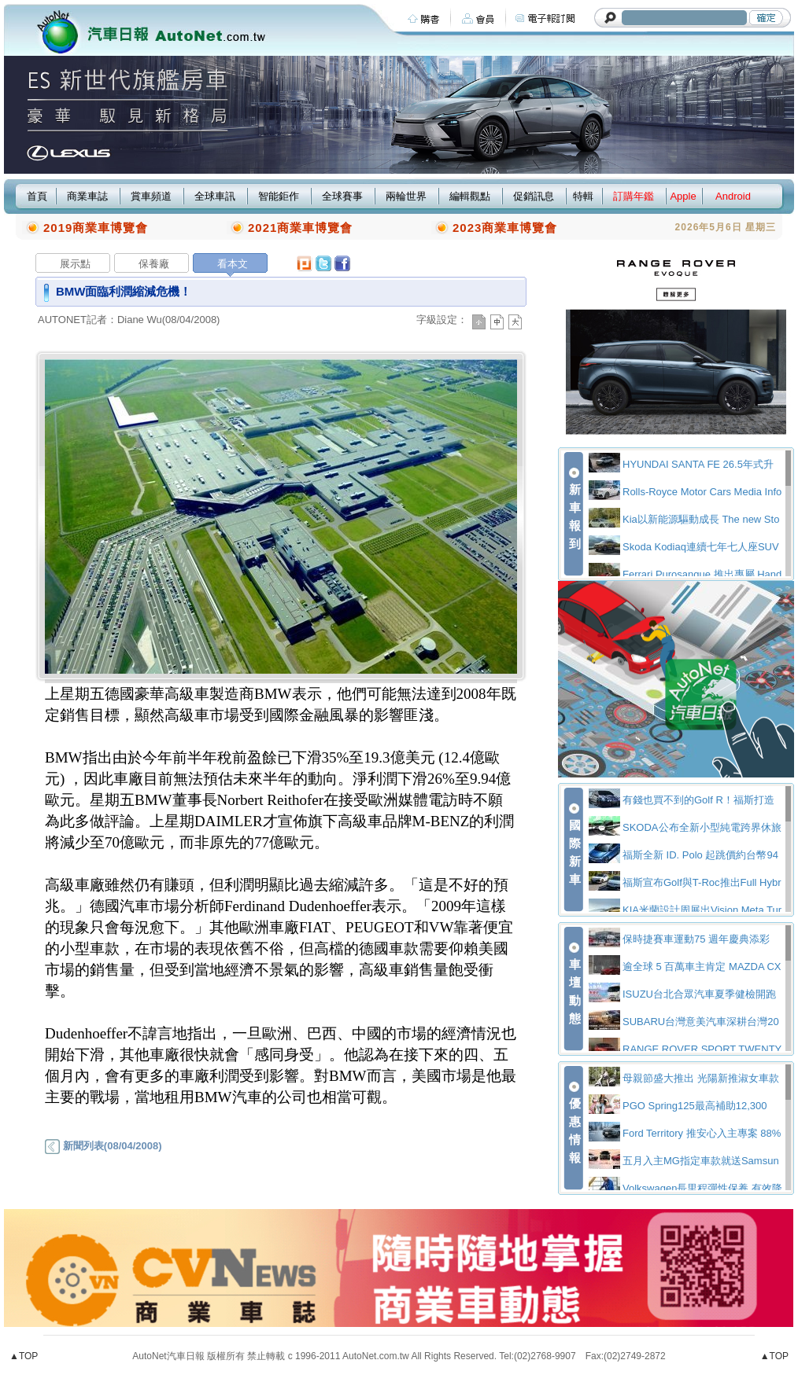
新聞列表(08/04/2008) (103, 1146)
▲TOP (23, 1356)
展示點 (75, 264)
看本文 (232, 264)
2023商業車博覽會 (505, 227)
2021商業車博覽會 (300, 227)
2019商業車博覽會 (95, 227)
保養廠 (154, 264)
